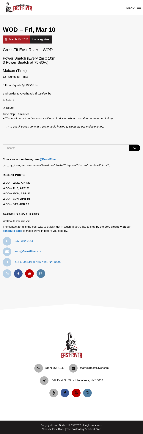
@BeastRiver (48, 159)
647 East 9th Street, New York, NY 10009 (77, 380)
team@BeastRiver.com (28, 251)
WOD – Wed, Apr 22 (17, 182)
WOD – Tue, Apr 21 (16, 188)
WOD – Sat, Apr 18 (16, 204)
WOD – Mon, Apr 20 (17, 193)
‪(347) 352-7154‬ (23, 240)
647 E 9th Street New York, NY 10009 (38, 261)
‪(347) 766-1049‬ (55, 367)
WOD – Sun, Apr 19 (16, 198)
